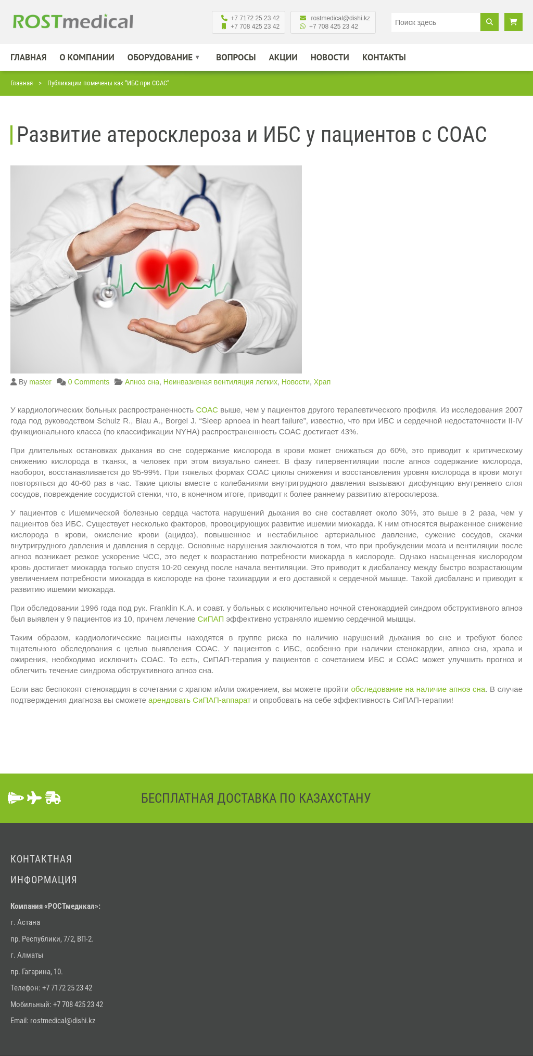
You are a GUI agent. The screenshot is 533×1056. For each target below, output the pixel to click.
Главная (28, 57)
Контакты (384, 57)
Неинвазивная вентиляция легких (220, 382)
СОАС (207, 409)
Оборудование (160, 57)
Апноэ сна (142, 382)
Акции (283, 57)
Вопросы (236, 57)
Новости (330, 57)
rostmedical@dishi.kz (63, 1020)
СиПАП (211, 618)
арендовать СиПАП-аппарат (199, 700)
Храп (322, 382)
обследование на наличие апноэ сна (418, 689)
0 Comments (88, 382)
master (40, 382)
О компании (86, 57)
